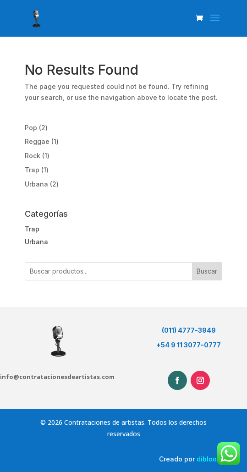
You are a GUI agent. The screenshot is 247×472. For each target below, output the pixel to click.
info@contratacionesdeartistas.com (57, 377)
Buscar (207, 271)
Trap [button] (32, 229)
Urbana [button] (36, 242)
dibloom (209, 459)
